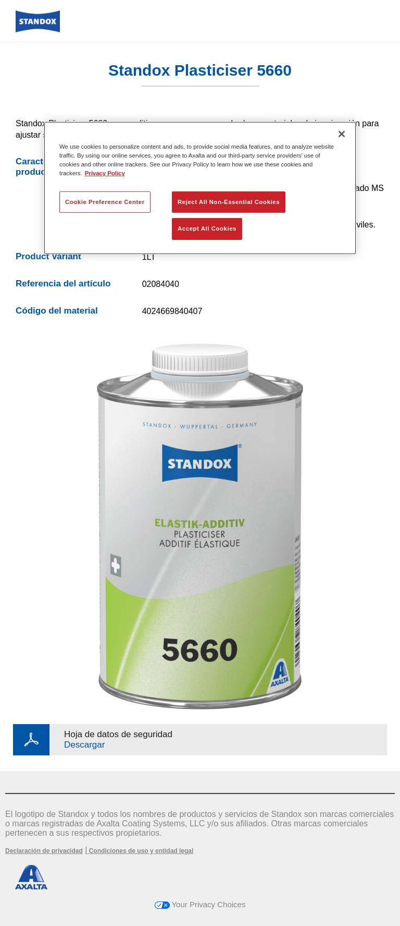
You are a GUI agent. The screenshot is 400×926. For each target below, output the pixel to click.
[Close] (341, 134)
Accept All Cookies (207, 228)
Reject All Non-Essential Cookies (229, 201)
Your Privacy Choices (200, 904)
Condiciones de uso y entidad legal (140, 851)
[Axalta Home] (38, 29)
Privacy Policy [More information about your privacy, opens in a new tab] (105, 173)
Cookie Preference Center (105, 201)
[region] (200, 188)
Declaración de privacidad (44, 851)
